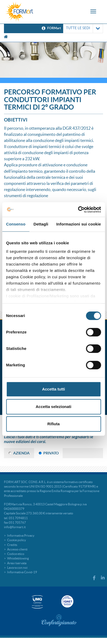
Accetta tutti (53, 389)
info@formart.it (15, 527)
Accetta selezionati (53, 406)
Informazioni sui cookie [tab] (78, 224)
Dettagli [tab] (41, 224)
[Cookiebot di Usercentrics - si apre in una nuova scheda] (78, 209)
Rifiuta (53, 424)
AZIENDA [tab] (21, 453)
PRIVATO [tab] (51, 453)
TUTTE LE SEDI (83, 28)
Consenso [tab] (15, 224)
